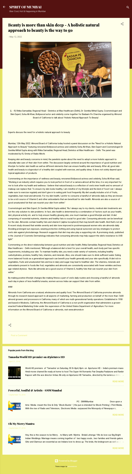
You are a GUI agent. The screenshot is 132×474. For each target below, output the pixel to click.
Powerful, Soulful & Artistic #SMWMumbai (35, 390)
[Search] (128, 7)
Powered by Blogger (66, 461)
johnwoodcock (72, 466)
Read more (118, 381)
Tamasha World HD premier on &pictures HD (36, 357)
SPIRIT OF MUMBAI (25, 7)
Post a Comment (19, 335)
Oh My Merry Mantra (21, 423)
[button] (122, 24)
